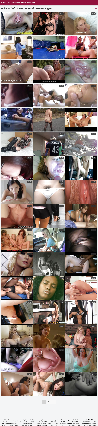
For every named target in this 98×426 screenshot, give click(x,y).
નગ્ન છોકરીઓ (43, 421)
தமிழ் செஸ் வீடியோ (42, 425)
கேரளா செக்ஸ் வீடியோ (62, 423)
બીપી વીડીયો (5, 420)
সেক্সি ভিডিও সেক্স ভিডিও (27, 425)
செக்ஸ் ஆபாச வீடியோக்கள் (44, 423)
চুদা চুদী (33, 421)
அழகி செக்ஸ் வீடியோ (78, 423)
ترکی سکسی (16, 420)
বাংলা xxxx (54, 421)
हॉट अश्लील (86, 421)
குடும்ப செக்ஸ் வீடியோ (74, 425)
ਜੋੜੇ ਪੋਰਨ (63, 421)
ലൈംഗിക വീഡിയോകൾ (20, 421)
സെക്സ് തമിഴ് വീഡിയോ (58, 420)
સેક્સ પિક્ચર (6, 421)
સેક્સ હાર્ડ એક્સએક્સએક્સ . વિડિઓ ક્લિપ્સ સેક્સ (18, 3)
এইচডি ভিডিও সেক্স (14, 425)
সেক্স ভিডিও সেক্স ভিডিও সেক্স (57, 425)
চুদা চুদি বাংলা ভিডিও (44, 420)
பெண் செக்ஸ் (89, 420)
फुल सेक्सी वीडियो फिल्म (75, 420)
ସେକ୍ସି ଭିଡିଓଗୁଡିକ (27, 423)
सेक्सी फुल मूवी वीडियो (29, 420)
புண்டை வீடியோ (14, 423)
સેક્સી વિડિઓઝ (73, 421)
